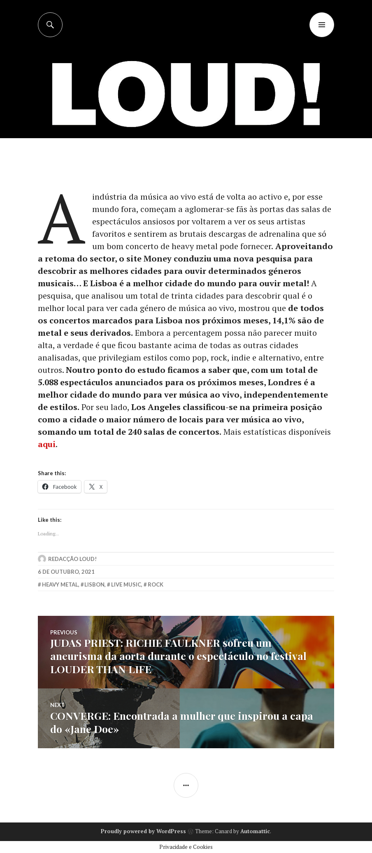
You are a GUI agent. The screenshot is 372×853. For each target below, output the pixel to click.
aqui (47, 444)
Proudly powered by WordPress (143, 831)
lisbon (94, 584)
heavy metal (60, 584)
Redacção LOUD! (72, 559)
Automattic (255, 831)
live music (126, 584)
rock (155, 584)
